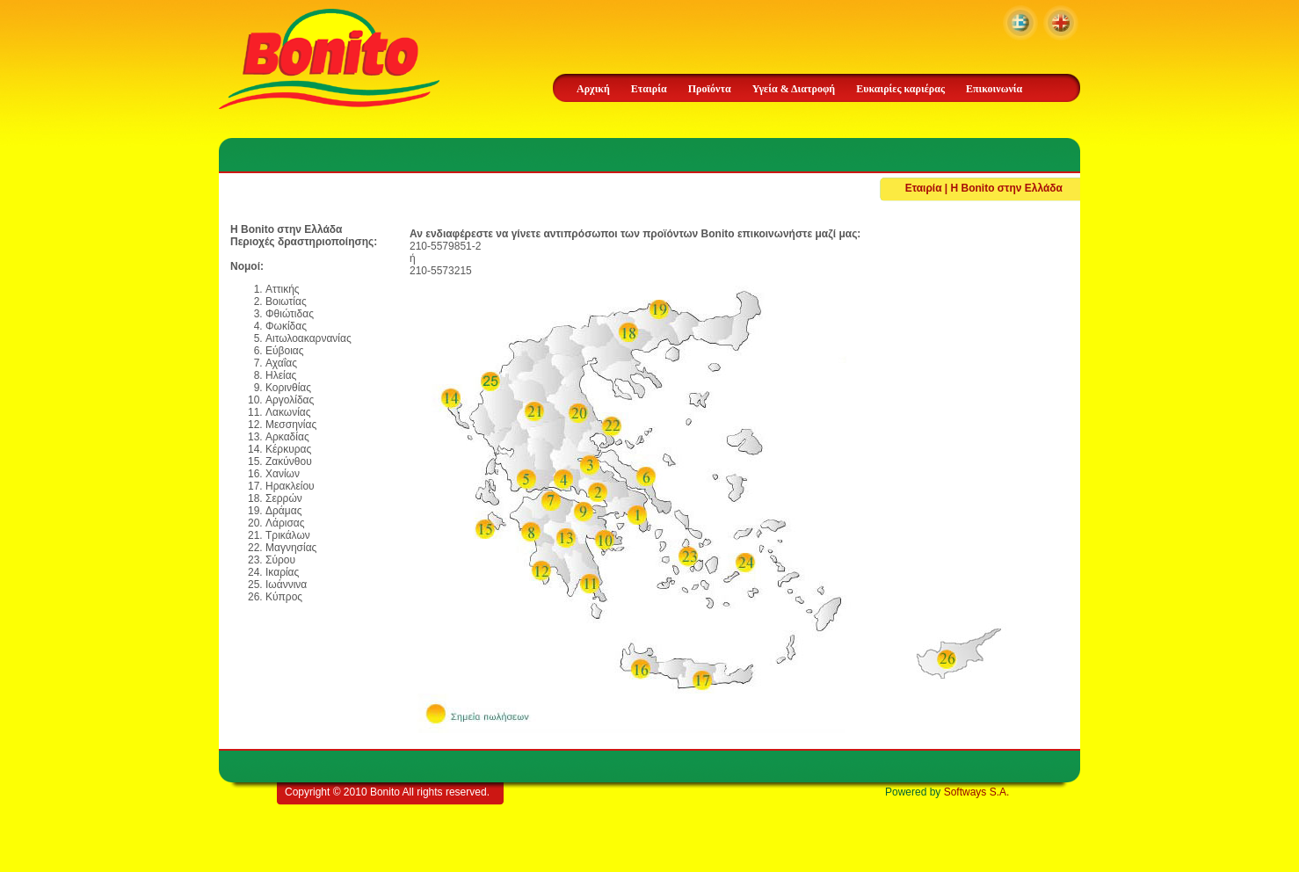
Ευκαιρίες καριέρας (900, 89)
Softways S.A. (977, 792)
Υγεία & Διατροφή (793, 89)
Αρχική (593, 89)
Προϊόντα (709, 89)
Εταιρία (649, 89)
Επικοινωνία (994, 89)
